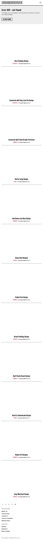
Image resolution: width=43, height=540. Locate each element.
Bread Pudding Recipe (21, 337)
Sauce (15, 260)
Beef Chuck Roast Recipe (21, 376)
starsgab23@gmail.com (24, 63)
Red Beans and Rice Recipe (21, 218)
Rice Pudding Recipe (21, 61)
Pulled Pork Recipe (21, 297)
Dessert (15, 63)
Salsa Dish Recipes (21, 258)
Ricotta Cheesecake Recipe (21, 415)
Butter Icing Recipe (21, 179)
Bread (15, 339)
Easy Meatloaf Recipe (21, 494)
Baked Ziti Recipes (21, 455)
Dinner (15, 142)
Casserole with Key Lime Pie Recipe (21, 100)
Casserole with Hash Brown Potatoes (21, 140)
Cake (15, 181)
